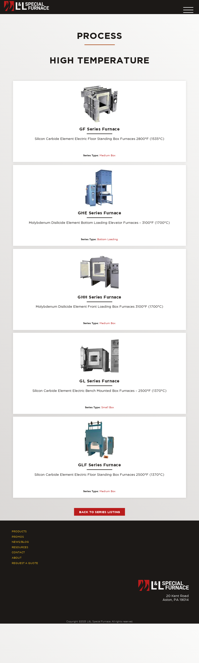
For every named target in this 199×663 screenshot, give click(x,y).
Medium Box (108, 155)
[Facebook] (178, 611)
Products (19, 531)
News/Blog (20, 541)
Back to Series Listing (99, 512)
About (16, 557)
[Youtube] (186, 611)
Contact (18, 552)
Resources (20, 547)
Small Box (107, 407)
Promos (18, 536)
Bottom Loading (107, 239)
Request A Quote (25, 563)
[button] (188, 8)
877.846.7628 (178, 603)
